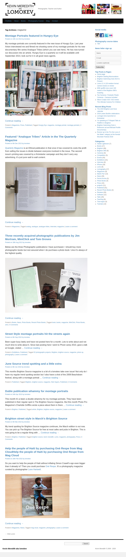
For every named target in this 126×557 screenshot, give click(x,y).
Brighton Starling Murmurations (107, 76)
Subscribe (100, 67)
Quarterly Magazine (14, 148)
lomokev (27, 39)
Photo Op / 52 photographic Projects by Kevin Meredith (103, 9)
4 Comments (13, 325)
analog (28, 226)
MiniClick (72, 322)
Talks (99, 197)
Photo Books (26, 322)
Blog (47, 21)
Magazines (15, 125)
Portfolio (8, 21)
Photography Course (36, 21)
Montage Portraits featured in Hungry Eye (31, 35)
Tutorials (100, 204)
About (16, 21)
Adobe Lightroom (103, 144)
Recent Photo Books (38, 322)
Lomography (101, 169)
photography (9, 355)
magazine (51, 125)
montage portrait (60, 125)
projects (100, 185)
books (58, 322)
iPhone (99, 164)
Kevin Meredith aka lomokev (20, 9)
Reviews (100, 192)
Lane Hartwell (34, 469)
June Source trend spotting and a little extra (33, 363)
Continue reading (14, 121)
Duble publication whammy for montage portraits (36, 391)
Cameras (100, 153)
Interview (53, 226)
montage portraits (73, 125)
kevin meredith (49, 437)
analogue (35, 226)
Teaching (100, 199)
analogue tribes (44, 226)
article (34, 409)
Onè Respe (51, 466)
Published (28, 125)
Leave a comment (71, 226)
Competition (101, 155)
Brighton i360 (101, 151)
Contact (55, 21)
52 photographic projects (42, 352)
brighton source (63, 352)
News (19, 322)
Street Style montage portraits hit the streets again (37, 333)
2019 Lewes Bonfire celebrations (108, 114)
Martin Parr (101, 174)
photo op (80, 352)
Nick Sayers (55, 382)
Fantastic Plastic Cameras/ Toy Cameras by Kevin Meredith (116, 9)
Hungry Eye (43, 125)
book (54, 322)
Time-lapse (101, 202)
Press (22, 125)
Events (99, 158)
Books (23, 21)
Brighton (54, 352)
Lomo (56, 437)
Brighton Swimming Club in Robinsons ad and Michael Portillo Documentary (108, 127)
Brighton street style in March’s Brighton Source (36, 418)
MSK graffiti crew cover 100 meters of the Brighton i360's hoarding (107, 90)
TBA (98, 44)
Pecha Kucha (101, 178)
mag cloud (34, 528)
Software (100, 195)
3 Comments (72, 382)
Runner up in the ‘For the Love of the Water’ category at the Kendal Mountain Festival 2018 (108, 134)
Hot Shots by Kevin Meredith (88, 9)
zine (6, 325)
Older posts (10, 534)
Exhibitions (15, 352)
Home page (101, 74)
